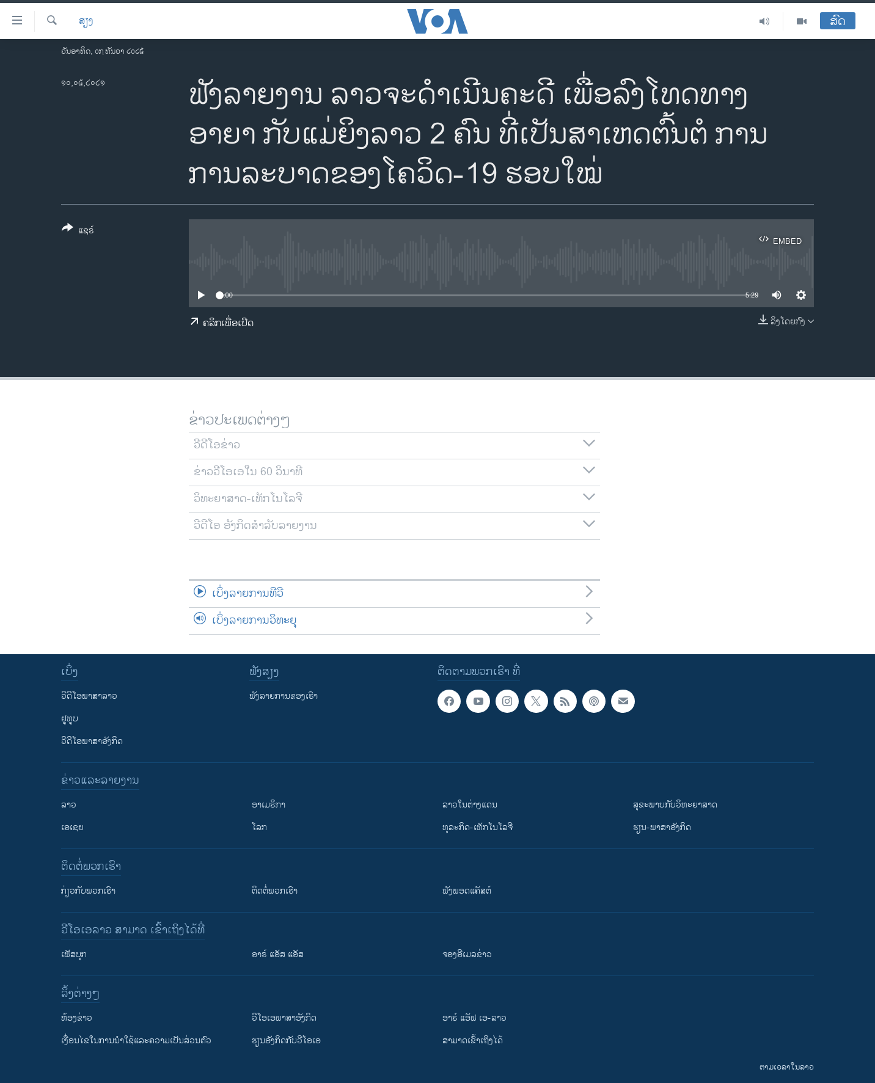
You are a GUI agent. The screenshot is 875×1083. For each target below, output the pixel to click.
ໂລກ (259, 827)
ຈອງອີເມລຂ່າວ (467, 954)
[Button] (78, 231)
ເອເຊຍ (72, 827)
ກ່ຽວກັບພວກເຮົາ (88, 890)
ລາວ (68, 804)
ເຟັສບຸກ (74, 954)
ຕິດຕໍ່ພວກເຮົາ (275, 890)
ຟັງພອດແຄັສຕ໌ (466, 890)
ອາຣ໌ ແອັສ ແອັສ (278, 954)
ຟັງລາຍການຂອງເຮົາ (283, 696)
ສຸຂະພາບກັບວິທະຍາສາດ (675, 804)
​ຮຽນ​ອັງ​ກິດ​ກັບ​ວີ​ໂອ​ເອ (286, 1040)
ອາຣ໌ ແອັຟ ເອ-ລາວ (474, 1018)
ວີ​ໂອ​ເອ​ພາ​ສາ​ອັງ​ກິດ (284, 1018)
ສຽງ (86, 21)
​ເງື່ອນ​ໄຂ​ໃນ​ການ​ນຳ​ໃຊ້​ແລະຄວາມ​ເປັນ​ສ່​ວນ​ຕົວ (136, 1040)
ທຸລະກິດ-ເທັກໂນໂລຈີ (477, 827)
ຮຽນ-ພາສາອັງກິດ (662, 827)
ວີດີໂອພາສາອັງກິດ (92, 741)
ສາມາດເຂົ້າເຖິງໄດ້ (472, 1040)
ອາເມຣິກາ (268, 804)
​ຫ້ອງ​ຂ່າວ (76, 1018)
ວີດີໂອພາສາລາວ (89, 696)
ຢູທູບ (69, 718)
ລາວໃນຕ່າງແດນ (469, 804)
